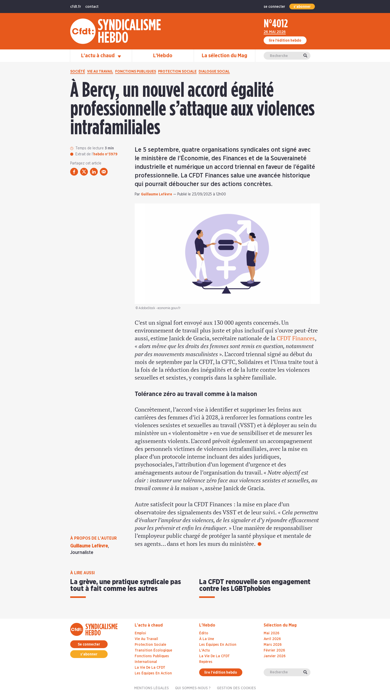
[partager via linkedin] (94, 172)
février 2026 (274, 650)
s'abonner (302, 7)
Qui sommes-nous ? (193, 688)
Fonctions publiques (135, 71)
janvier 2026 (274, 656)
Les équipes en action (153, 673)
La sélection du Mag (224, 55)
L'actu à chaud (101, 55)
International (146, 662)
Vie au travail (100, 71)
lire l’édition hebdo (285, 40)
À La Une (206, 639)
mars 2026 (273, 645)
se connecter (274, 7)
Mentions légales (151, 688)
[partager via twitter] (84, 172)
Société (77, 71)
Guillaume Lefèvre (156, 194)
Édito (203, 633)
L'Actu (204, 650)
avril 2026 (272, 639)
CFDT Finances (296, 338)
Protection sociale (177, 71)
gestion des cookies (236, 688)
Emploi (140, 633)
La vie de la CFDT (150, 667)
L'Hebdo (162, 55)
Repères (205, 662)
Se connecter (89, 644)
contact (92, 7)
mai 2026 (271, 633)
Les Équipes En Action (217, 645)
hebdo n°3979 (105, 154)
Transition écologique (153, 650)
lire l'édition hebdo (220, 672)
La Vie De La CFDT (214, 656)
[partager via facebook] (74, 172)
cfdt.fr (75, 7)
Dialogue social (214, 71)
